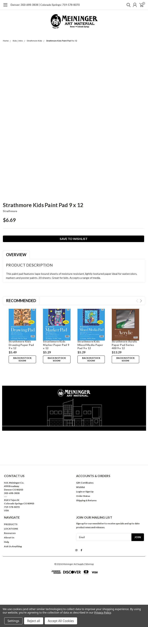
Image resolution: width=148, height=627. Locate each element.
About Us (9, 520)
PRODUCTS (10, 506)
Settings (13, 621)
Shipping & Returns (86, 483)
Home (6, 41)
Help (6, 524)
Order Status (83, 478)
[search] (127, 5)
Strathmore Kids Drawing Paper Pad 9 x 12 (21, 345)
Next (141, 300)
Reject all (33, 621)
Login (79, 474)
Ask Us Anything (13, 529)
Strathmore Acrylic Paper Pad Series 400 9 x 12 (124, 345)
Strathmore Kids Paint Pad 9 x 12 (61, 41)
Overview (16, 254)
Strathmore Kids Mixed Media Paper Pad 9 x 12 (90, 345)
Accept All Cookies (61, 621)
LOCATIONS (11, 511)
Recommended (21, 300)
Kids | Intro (18, 41)
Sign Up (89, 474)
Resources (10, 515)
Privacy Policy (102, 612)
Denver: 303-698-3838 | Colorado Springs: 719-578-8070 (45, 4)
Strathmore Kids (34, 41)
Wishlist (80, 469)
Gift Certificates (84, 465)
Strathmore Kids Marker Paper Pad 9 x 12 (56, 345)
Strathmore (10, 211)
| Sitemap (89, 546)
